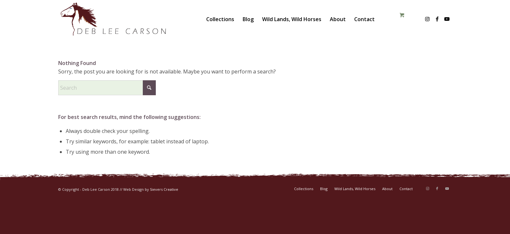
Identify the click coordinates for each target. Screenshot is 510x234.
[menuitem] (220, 19)
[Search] (107, 87)
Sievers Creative (164, 189)
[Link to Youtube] (447, 19)
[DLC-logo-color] (113, 19)
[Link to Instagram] (427, 19)
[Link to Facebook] (437, 19)
